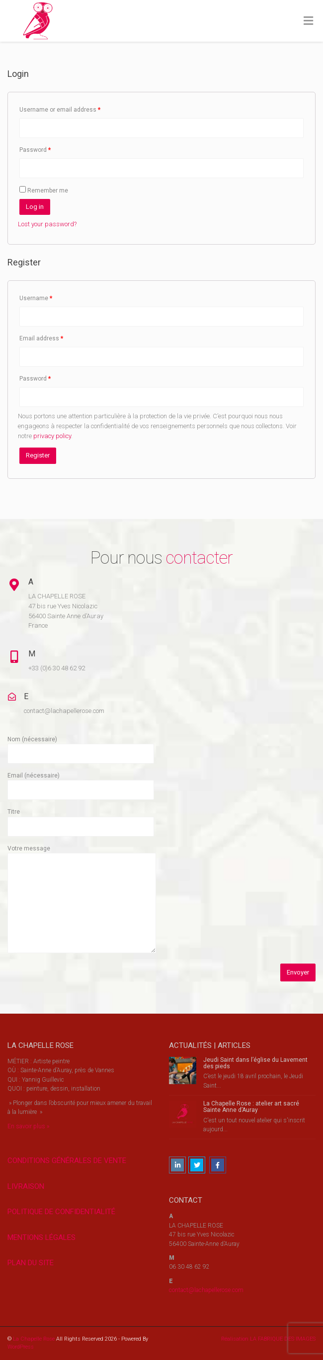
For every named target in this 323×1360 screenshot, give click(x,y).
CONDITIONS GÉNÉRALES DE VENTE (66, 1160)
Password (35, 149)
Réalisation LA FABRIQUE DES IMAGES (268, 1339)
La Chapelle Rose (34, 1339)
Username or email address (60, 109)
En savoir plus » (28, 1126)
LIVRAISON (25, 1186)
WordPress (20, 1347)
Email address (41, 338)
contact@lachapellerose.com (206, 1290)
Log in (35, 206)
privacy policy (52, 436)
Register (38, 455)
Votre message (81, 900)
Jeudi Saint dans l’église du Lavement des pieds (255, 1063)
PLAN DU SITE (30, 1262)
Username (36, 298)
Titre (80, 819)
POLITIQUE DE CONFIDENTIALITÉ (61, 1211)
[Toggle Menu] (308, 21)
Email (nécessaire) (80, 782)
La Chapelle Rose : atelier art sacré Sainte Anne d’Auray (251, 1106)
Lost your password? (47, 224)
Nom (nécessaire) (80, 746)
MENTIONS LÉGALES (41, 1237)
